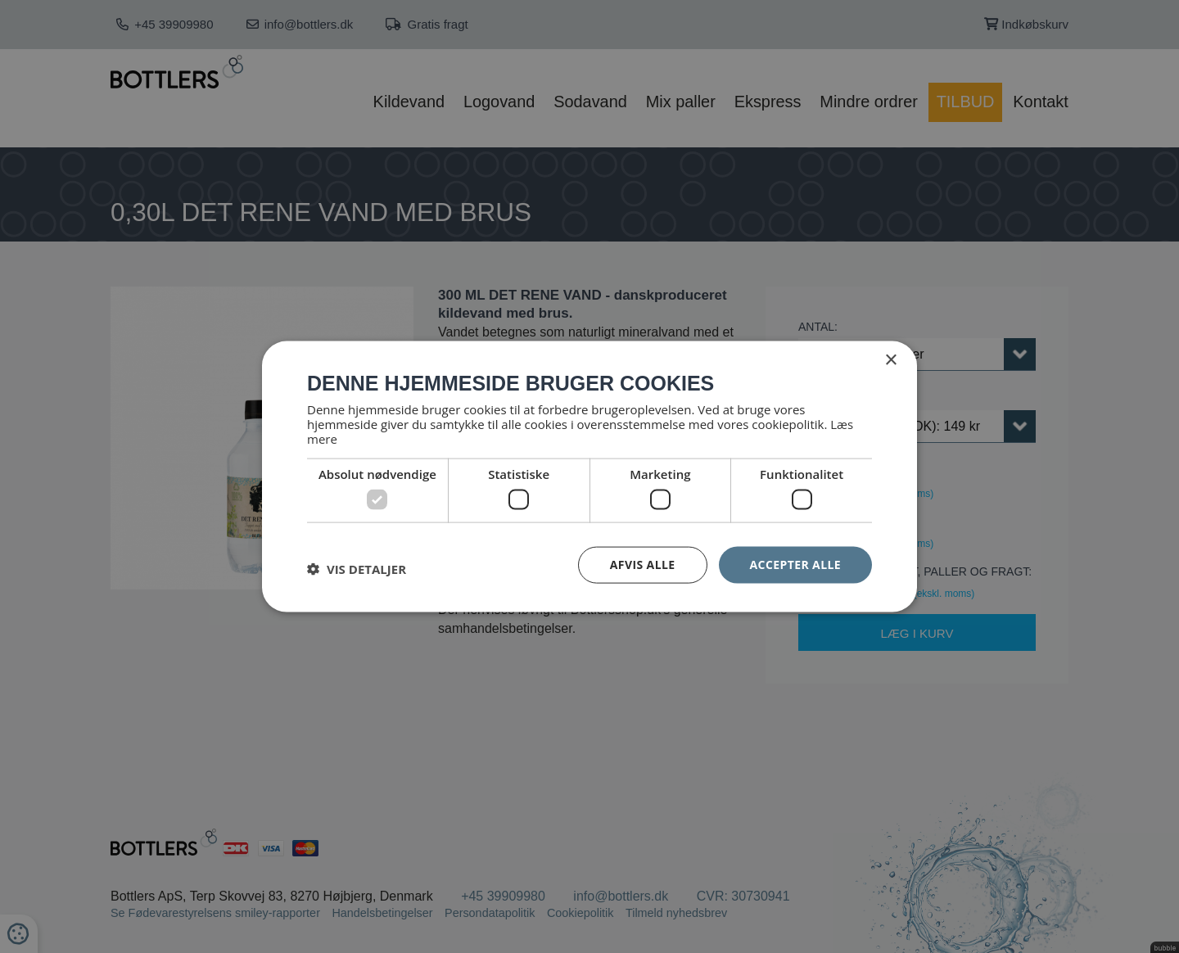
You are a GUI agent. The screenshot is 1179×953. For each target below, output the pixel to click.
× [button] (890, 361)
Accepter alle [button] (795, 564)
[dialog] (589, 476)
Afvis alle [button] (642, 564)
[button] (356, 569)
